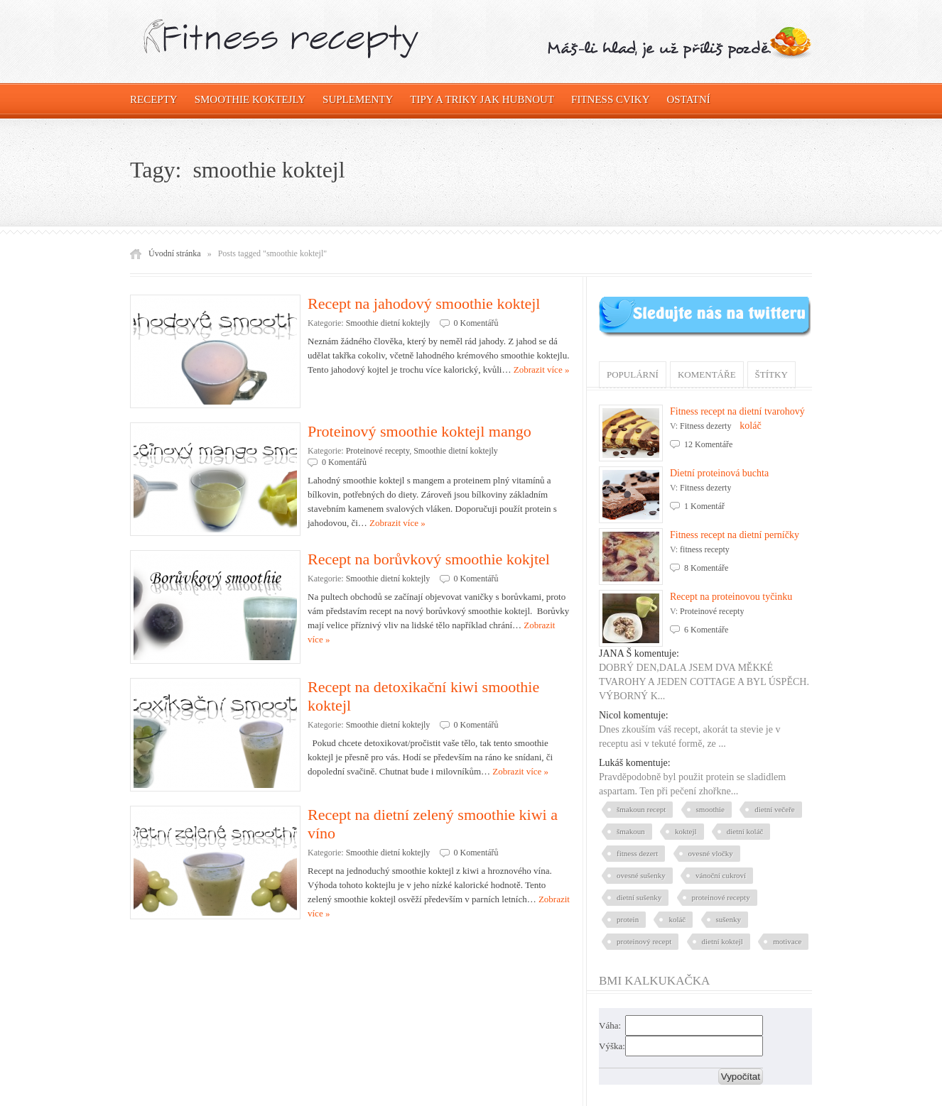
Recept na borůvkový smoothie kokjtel (429, 559)
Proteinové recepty (378, 451)
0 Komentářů (476, 323)
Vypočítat (740, 1076)
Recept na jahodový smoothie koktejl (424, 303)
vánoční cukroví (720, 875)
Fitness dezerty (705, 426)
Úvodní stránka (174, 253)
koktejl (686, 831)
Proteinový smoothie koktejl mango (419, 431)
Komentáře (707, 374)
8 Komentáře (706, 568)
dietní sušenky (639, 897)
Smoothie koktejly (250, 99)
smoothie (710, 809)
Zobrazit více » (542, 369)
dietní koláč (745, 831)
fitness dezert (637, 853)
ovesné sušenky (641, 875)
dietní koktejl (722, 941)
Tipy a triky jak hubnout (482, 99)
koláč (677, 919)
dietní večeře (774, 809)
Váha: (610, 1025)
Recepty (154, 99)
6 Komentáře (706, 630)
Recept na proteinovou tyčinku (731, 596)
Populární (633, 374)
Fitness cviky (610, 99)
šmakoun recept (641, 809)
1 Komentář (704, 506)
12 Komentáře (708, 444)
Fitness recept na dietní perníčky (734, 535)
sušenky (728, 919)
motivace (787, 941)
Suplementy (358, 99)
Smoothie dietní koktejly (388, 323)
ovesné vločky (710, 853)
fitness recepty (705, 549)
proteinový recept (644, 941)
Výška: (612, 1046)
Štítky (771, 374)
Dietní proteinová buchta (719, 473)
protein (628, 919)
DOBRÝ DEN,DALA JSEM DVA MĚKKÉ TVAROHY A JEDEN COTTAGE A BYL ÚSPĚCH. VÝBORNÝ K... (704, 681)
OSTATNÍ (688, 99)
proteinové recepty (721, 897)
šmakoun (631, 831)
